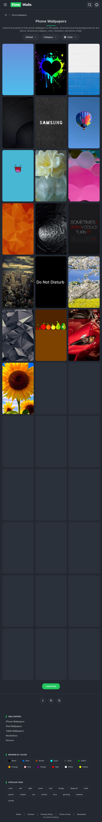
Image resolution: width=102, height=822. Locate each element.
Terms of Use (65, 814)
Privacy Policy (47, 814)
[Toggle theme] (97, 5)
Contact (30, 814)
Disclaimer (81, 814)
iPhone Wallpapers (15, 721)
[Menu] (5, 5)
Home (18, 814)
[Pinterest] (51, 701)
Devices (10, 740)
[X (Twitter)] (59, 701)
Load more (51, 686)
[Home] (6, 15)
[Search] (90, 5)
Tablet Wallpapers (15, 731)
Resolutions (11, 735)
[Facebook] (43, 701)
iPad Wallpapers (14, 726)
